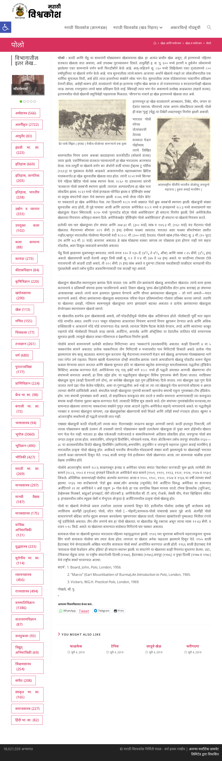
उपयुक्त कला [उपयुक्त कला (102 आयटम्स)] (27, 228)
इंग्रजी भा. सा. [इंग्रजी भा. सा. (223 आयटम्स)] (27, 150)
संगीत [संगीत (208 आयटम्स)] (23, 680)
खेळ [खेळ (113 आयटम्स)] (22, 309)
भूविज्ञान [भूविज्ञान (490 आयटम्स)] (25, 445)
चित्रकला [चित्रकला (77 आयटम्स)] (24, 332)
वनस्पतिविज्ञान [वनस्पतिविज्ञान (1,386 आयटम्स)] (24, 605)
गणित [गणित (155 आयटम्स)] (23, 321)
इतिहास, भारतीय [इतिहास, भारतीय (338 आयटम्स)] (27, 195)
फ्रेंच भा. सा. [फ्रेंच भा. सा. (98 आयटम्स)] (26, 394)
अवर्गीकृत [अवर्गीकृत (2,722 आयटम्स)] (27, 124)
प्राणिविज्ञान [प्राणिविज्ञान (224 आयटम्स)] (27, 383)
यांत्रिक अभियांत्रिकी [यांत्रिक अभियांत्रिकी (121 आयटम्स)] (23, 530)
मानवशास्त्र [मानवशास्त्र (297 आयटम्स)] (26, 485)
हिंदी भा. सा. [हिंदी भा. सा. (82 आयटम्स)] (27, 720)
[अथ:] (154, 43)
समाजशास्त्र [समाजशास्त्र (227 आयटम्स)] (27, 708)
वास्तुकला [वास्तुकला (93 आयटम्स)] (25, 635)
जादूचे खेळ (153, 646)
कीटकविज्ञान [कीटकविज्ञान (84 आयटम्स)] (27, 270)
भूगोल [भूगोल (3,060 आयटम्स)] (24, 434)
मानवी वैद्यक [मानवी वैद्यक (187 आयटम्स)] (27, 499)
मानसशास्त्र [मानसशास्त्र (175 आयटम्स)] (27, 513)
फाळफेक (76, 646)
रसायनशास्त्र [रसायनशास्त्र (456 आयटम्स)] (23, 577)
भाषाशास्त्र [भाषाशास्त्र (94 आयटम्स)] (25, 422)
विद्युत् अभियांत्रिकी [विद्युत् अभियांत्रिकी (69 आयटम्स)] (27, 650)
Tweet (84, 610)
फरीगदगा (192, 646)
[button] (5, 27)
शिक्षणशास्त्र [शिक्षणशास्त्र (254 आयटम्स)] (23, 667)
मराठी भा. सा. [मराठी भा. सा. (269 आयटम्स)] (27, 471)
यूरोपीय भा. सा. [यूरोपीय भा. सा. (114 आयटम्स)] (27, 561)
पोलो (208, 43)
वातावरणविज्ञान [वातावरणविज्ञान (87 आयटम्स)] (25, 622)
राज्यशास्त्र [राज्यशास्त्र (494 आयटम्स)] (26, 591)
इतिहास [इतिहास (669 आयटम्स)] (25, 164)
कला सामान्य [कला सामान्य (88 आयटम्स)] (27, 245)
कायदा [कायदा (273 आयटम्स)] (24, 258)
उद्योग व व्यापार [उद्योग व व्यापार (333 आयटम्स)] (27, 211)
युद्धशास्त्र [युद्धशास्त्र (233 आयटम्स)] (25, 546)
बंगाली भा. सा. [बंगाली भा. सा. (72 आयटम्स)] (27, 409)
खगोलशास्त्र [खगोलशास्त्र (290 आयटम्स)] (23, 296)
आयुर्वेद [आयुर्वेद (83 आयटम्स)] (23, 136)
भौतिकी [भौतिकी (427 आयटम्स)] (25, 457)
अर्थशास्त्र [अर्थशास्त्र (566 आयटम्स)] (25, 113)
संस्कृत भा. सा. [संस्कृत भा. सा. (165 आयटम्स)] (27, 695)
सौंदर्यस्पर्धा (20, 88)
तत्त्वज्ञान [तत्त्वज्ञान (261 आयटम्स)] (25, 343)
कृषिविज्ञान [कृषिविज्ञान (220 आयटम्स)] (27, 281)
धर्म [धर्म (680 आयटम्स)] (22, 355)
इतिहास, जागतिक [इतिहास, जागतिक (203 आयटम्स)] (27, 178)
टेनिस (115, 646)
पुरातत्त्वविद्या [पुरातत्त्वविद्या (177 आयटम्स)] (23, 369)
